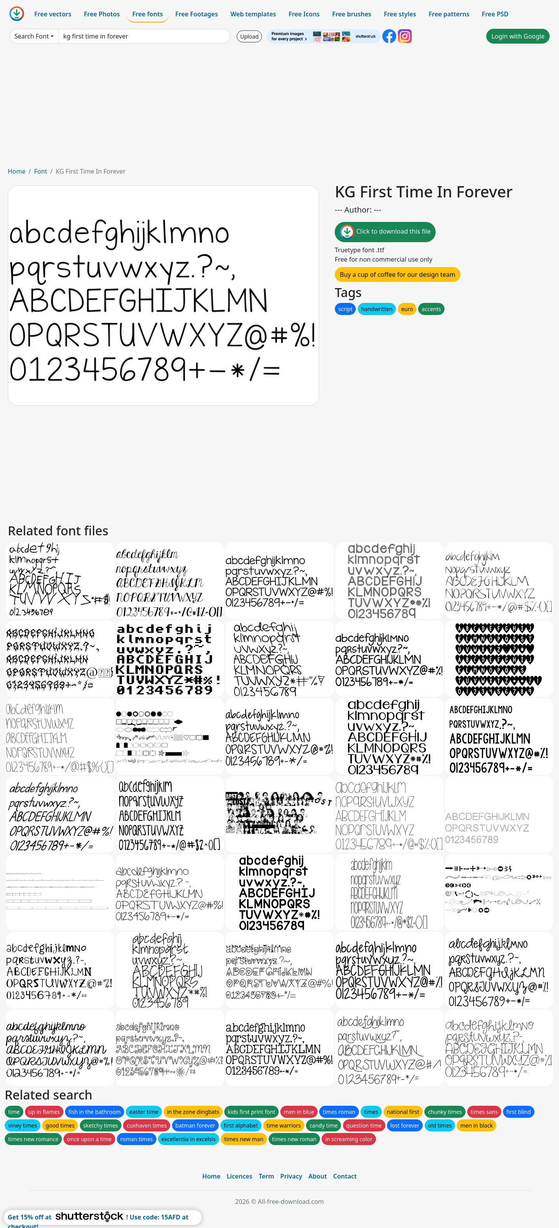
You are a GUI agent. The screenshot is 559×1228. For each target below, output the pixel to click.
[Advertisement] (279, 108)
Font (40, 171)
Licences (239, 1176)
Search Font (31, 36)
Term (266, 1176)
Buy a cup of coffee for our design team (397, 274)
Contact (345, 1176)
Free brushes (351, 14)
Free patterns (449, 14)
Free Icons (304, 14)
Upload (249, 36)
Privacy (291, 1176)
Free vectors (52, 14)
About (317, 1176)
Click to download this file (385, 232)
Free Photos (102, 14)
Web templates (253, 14)
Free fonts (147, 14)
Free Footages (196, 14)
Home (17, 171)
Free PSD (495, 14)
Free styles (400, 14)
